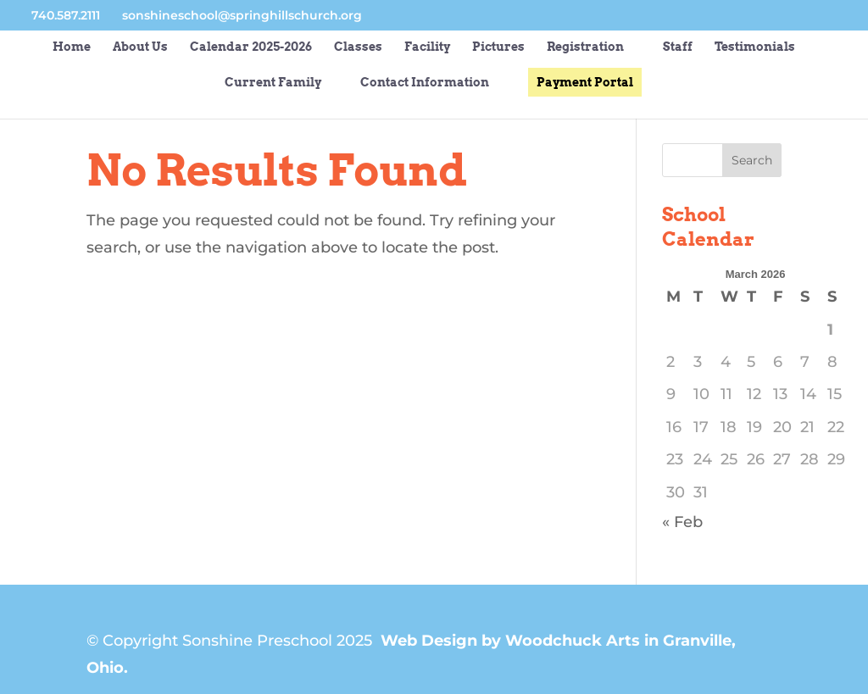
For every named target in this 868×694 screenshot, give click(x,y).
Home (72, 47)
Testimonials (755, 47)
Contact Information (424, 82)
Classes (358, 47)
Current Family (273, 82)
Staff (678, 47)
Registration (585, 47)
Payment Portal (585, 82)
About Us (140, 47)
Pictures (498, 47)
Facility (427, 47)
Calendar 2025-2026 (251, 47)
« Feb (682, 522)
